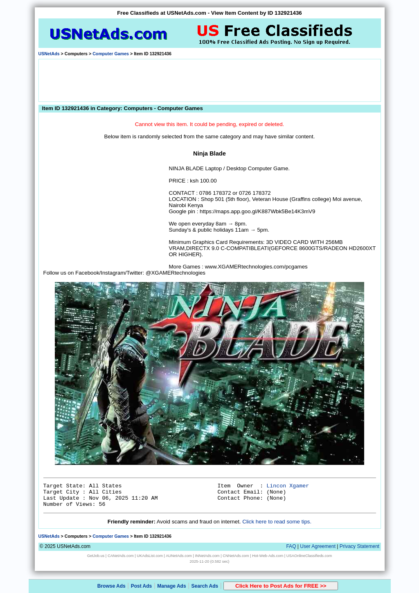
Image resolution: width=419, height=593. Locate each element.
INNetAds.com (207, 556)
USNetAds (49, 53)
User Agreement (318, 546)
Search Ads (205, 586)
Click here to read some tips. (276, 522)
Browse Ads (111, 586)
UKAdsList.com (150, 556)
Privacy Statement (359, 546)
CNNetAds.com (236, 556)
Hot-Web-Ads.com (267, 556)
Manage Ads (171, 586)
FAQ (291, 546)
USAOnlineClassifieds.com (309, 556)
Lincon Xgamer (287, 486)
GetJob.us (96, 556)
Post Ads (141, 586)
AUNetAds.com (179, 556)
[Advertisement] (209, 79)
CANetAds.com (121, 556)
